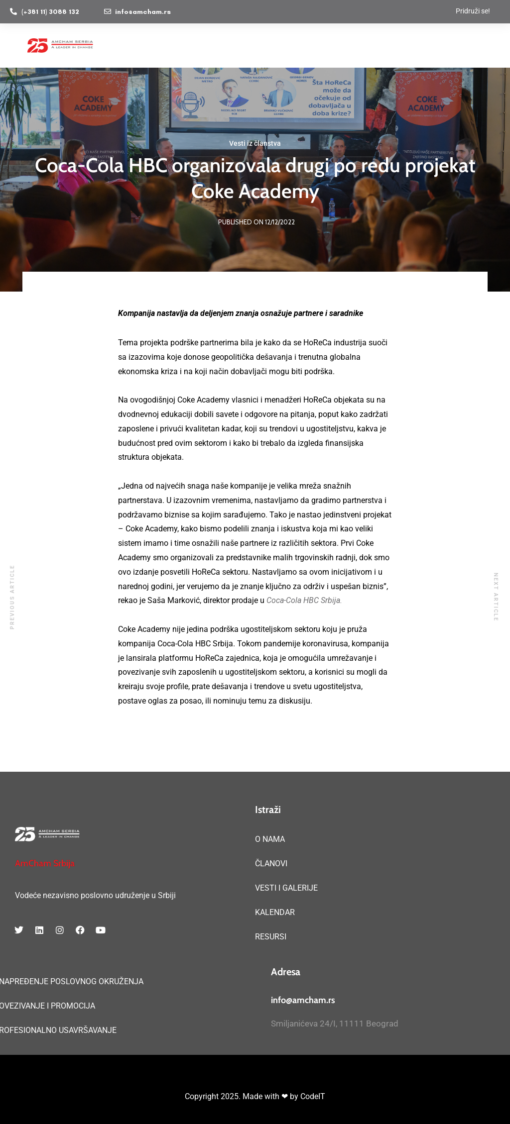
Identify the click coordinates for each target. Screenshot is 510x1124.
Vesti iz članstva (255, 143)
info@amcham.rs (303, 1000)
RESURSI (270, 936)
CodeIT (312, 1096)
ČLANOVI (271, 863)
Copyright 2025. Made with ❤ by (242, 1096)
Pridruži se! (473, 11)
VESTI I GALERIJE (286, 888)
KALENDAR (275, 912)
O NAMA (270, 839)
